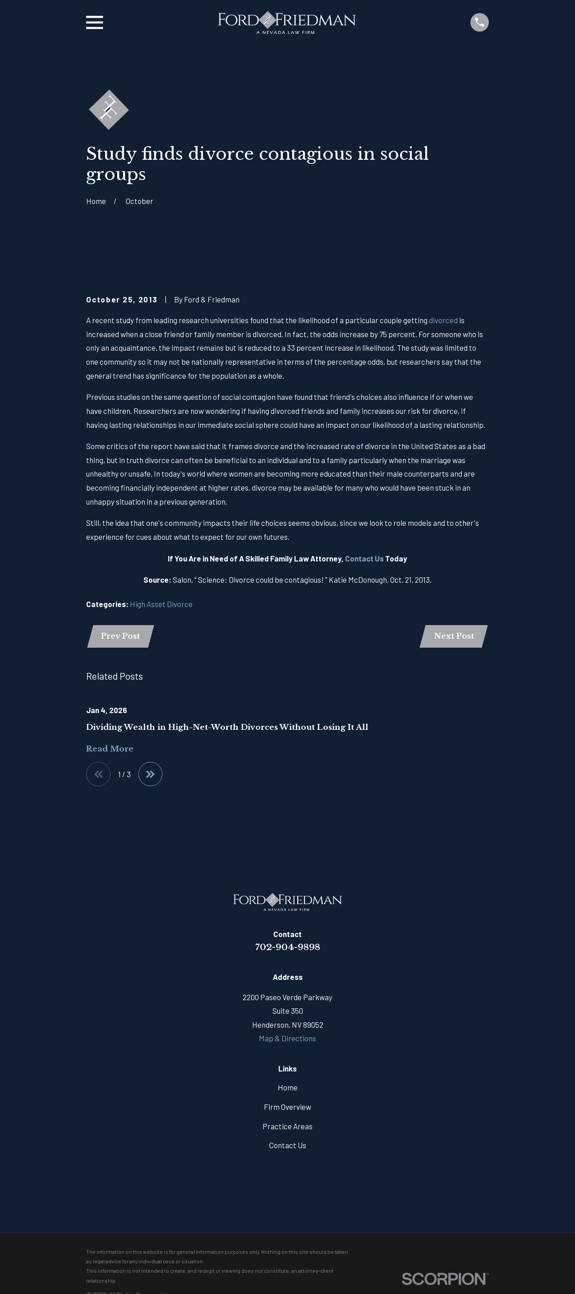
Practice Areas (287, 1127)
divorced (443, 320)
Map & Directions (287, 1039)
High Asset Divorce (161, 603)
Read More (109, 750)
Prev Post (121, 636)
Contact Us (364, 558)
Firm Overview (287, 1108)
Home (288, 1088)
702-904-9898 (287, 948)
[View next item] (151, 775)
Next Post (453, 636)
